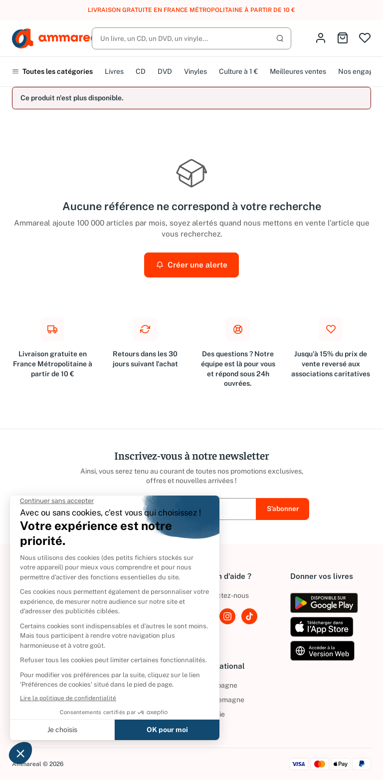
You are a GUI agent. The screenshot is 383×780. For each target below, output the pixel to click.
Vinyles (195, 71)
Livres (114, 71)
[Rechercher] (191, 38)
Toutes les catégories (52, 71)
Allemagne (220, 700)
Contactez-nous (223, 595)
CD (141, 71)
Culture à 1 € (238, 71)
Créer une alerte (191, 264)
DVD (165, 71)
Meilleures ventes (298, 71)
